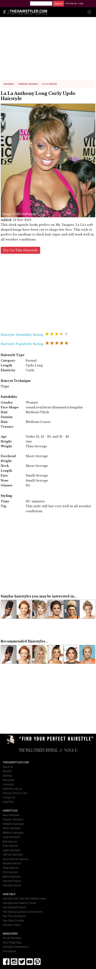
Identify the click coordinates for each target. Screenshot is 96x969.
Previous (4, 160)
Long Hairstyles (11, 836)
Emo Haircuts (10, 871)
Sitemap (7, 774)
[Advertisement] (48, 50)
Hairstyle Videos (12, 924)
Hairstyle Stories (12, 884)
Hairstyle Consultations (16, 946)
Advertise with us (12, 788)
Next (90, 160)
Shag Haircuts (11, 867)
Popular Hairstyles (13, 818)
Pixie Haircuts (10, 845)
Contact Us (9, 796)
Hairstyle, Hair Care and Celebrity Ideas (24, 897)
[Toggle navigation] (89, 12)
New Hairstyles (11, 814)
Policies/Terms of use (15, 792)
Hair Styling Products (14, 906)
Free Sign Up (71, 3)
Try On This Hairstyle (20, 249)
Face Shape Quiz (12, 941)
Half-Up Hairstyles (13, 853)
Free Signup (9, 950)
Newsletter (9, 779)
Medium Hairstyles (13, 832)
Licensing (8, 783)
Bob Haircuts (10, 840)
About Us (8, 766)
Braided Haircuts (12, 862)
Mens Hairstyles (12, 875)
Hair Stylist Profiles (13, 919)
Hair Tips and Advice (14, 915)
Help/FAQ (8, 801)
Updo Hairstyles (12, 849)
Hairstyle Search (12, 880)
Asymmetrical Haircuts (15, 858)
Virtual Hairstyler (12, 937)
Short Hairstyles (12, 827)
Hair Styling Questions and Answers (23, 911)
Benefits (7, 770)
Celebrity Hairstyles (13, 823)
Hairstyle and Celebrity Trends (19, 902)
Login (80, 3)
